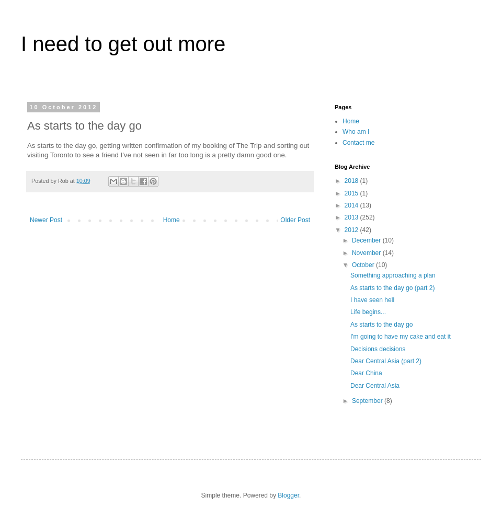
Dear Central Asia (375, 385)
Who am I (356, 131)
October (364, 265)
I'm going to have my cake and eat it (400, 336)
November (367, 253)
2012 (352, 230)
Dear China (366, 373)
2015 (352, 193)
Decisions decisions (377, 349)
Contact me (358, 142)
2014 (352, 205)
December (367, 240)
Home (171, 220)
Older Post (295, 220)
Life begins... (368, 312)
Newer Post (46, 220)
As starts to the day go (381, 324)
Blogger (288, 495)
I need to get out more (123, 43)
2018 (352, 180)
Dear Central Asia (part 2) (385, 361)
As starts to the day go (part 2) (392, 288)
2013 (352, 217)
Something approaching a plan (393, 275)
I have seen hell (372, 300)
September (368, 401)
